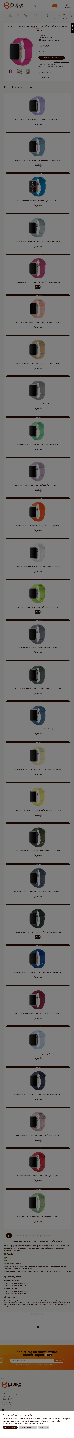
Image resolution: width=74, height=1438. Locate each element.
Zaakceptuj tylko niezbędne (28, 1427)
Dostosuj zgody (43, 1427)
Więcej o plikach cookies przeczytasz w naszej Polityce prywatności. (24, 1423)
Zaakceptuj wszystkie (10, 1427)
